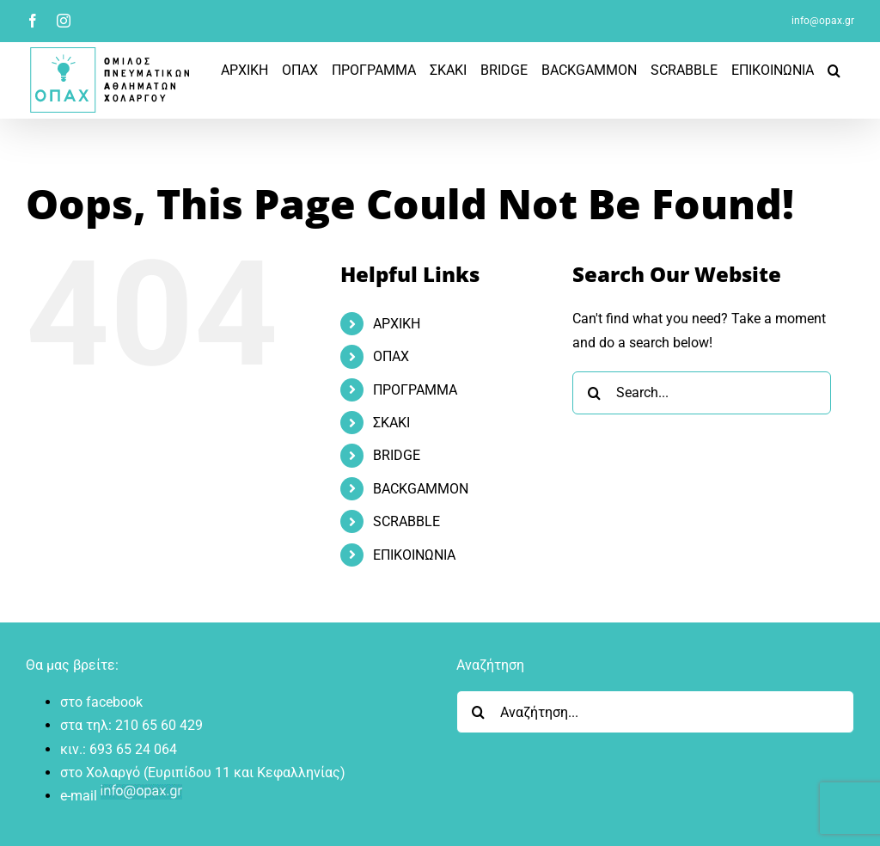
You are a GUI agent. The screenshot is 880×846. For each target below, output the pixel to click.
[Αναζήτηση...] (655, 711)
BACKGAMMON (420, 489)
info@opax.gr (822, 21)
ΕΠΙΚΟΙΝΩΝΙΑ (414, 555)
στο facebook (101, 702)
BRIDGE (396, 455)
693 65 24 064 (133, 749)
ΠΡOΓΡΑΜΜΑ (415, 390)
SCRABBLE (406, 521)
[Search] (593, 392)
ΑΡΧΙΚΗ (396, 324)
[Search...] (701, 392)
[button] (834, 70)
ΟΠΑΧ (391, 356)
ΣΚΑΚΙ (391, 422)
